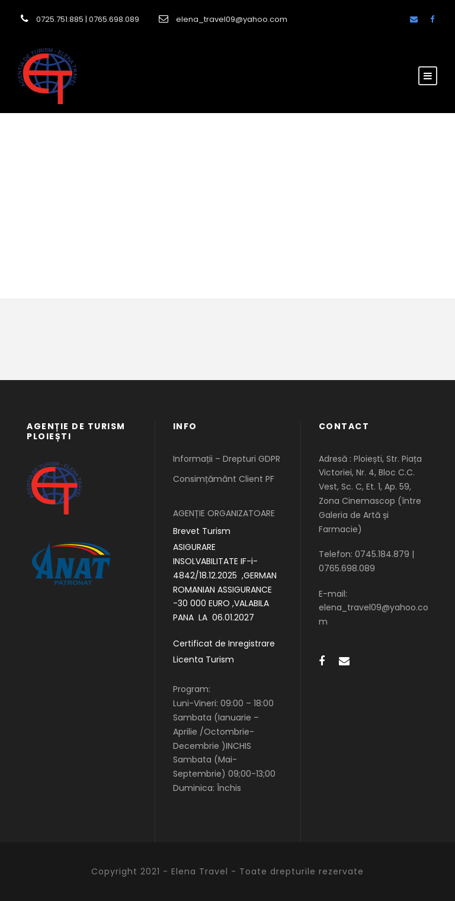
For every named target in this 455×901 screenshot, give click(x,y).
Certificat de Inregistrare (224, 643)
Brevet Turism (201, 531)
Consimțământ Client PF (223, 479)
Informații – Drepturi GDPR (226, 459)
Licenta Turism (203, 659)
